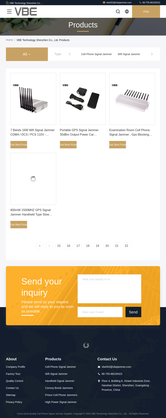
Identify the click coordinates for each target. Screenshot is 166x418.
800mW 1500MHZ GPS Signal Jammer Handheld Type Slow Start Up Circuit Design (30, 214)
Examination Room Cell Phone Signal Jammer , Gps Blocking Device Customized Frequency (129, 135)
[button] (70, 54)
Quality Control (14, 380)
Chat (146, 11)
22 (126, 245)
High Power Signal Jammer (61, 402)
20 (107, 245)
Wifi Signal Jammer (129, 54)
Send (133, 312)
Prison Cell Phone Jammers (61, 395)
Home (9, 39)
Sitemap (10, 395)
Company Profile (15, 366)
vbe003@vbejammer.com (117, 2)
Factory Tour (13, 373)
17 (78, 245)
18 (88, 245)
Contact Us (12, 387)
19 (97, 245)
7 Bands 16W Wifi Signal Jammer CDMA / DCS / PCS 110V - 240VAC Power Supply (32, 135)
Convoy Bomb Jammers (59, 387)
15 (59, 245)
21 (117, 245)
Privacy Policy (14, 402)
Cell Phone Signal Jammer (96, 54)
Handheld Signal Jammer (59, 380)
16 (68, 245)
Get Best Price (18, 144)
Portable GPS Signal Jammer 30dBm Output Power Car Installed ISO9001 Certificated (79, 135)
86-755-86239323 (149, 2)
